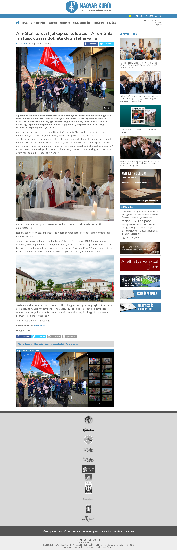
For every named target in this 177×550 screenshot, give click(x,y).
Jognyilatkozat (89, 547)
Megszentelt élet (82, 23)
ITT (37, 320)
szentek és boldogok (131, 211)
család (126, 221)
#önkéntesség (24, 344)
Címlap (46, 531)
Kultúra (111, 23)
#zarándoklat (73, 344)
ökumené (138, 230)
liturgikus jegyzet (150, 214)
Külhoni (53, 23)
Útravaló (126, 217)
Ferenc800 (137, 233)
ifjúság (125, 224)
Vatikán (145, 211)
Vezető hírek (128, 34)
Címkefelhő (127, 207)
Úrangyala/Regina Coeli (132, 227)
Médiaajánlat (78, 547)
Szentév (132, 224)
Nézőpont (99, 23)
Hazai (25, 23)
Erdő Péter (135, 217)
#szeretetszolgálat (54, 344)
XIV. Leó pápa (38, 23)
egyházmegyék (130, 237)
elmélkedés (146, 217)
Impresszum (68, 547)
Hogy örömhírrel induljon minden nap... (136, 177)
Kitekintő (65, 23)
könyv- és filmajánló (146, 224)
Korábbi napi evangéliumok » (148, 201)
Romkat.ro (39, 325)
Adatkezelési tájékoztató (104, 547)
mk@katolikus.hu (109, 545)
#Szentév (38, 344)
